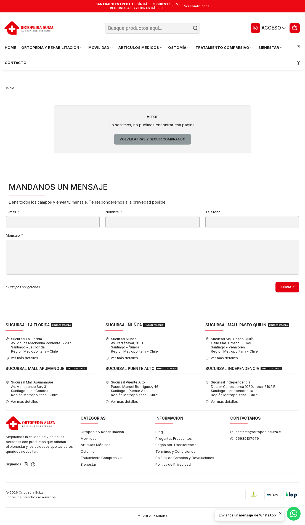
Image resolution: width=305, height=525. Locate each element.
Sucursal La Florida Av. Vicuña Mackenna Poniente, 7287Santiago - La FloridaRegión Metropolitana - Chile (38, 345)
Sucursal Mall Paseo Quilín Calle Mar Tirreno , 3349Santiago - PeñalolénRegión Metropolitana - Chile (231, 345)
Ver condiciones (196, 6)
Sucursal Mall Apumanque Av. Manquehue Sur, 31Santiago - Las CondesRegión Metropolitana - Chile (32, 388)
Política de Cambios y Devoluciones (184, 458)
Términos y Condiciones (175, 451)
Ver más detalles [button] (22, 358)
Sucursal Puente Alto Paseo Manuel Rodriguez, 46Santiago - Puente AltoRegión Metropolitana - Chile (131, 388)
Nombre (113, 212)
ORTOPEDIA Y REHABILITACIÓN (52, 47)
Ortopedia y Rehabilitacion (102, 432)
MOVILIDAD (100, 47)
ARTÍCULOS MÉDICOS (140, 47)
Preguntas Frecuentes (173, 438)
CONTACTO (15, 62)
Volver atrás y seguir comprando (152, 139)
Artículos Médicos (95, 445)
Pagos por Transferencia (176, 445)
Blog (159, 432)
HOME (10, 47)
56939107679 (244, 438)
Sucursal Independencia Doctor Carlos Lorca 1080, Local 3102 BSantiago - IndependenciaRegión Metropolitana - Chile (240, 388)
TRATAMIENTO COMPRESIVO (224, 47)
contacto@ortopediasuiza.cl (256, 432)
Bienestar (88, 464)
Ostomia (87, 451)
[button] (152, 516)
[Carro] (295, 28)
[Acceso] (268, 28)
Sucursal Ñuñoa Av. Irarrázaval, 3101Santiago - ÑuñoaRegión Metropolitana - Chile (131, 345)
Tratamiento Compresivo (101, 458)
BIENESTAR (270, 47)
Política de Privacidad (173, 464)
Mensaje (14, 236)
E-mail (12, 212)
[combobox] (152, 28)
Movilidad (89, 438)
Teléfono (213, 212)
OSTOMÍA (179, 47)
